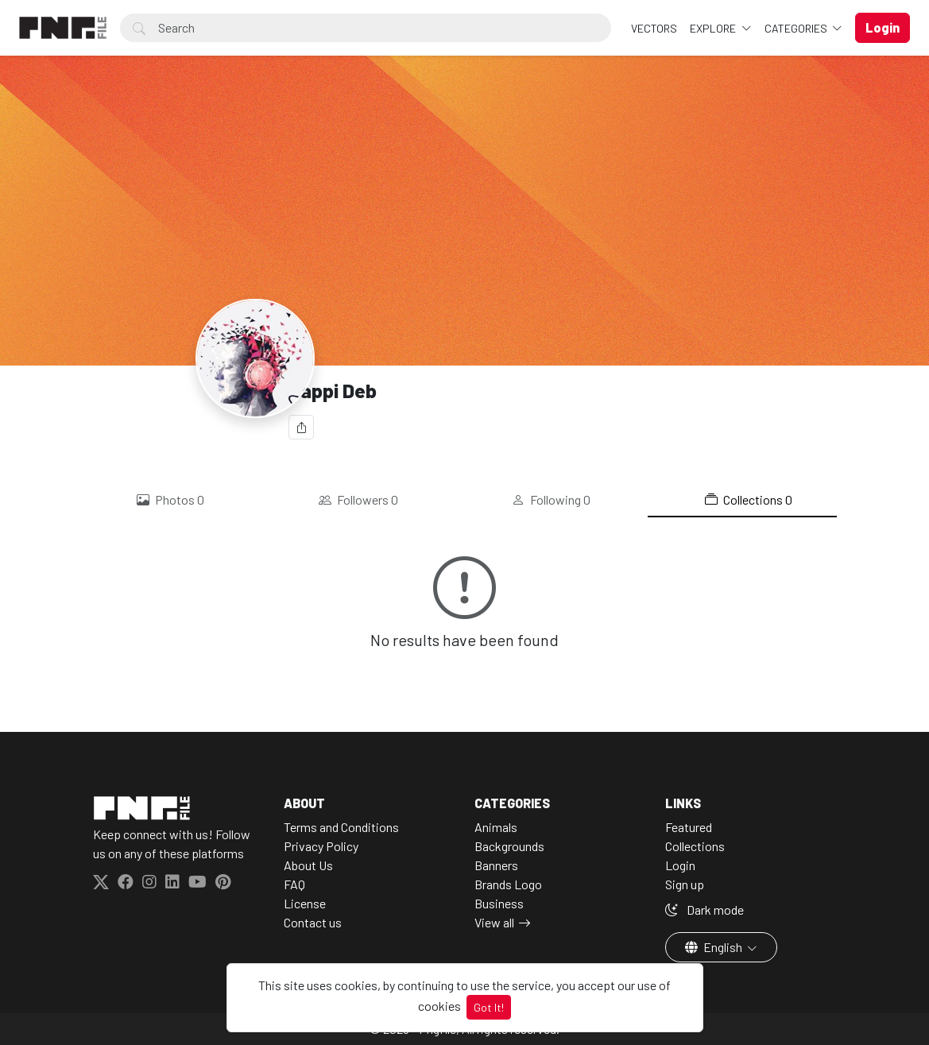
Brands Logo (508, 884)
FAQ (294, 884)
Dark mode (704, 909)
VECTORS (654, 28)
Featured (688, 826)
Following (551, 499)
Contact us (313, 922)
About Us (308, 865)
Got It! (489, 1007)
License (305, 903)
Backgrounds (509, 845)
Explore (714, 28)
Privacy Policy (321, 845)
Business (499, 903)
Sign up (684, 884)
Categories (797, 28)
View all (494, 922)
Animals (495, 826)
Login (680, 865)
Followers (358, 499)
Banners (496, 865)
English (715, 946)
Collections (748, 499)
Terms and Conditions (341, 826)
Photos (170, 499)
